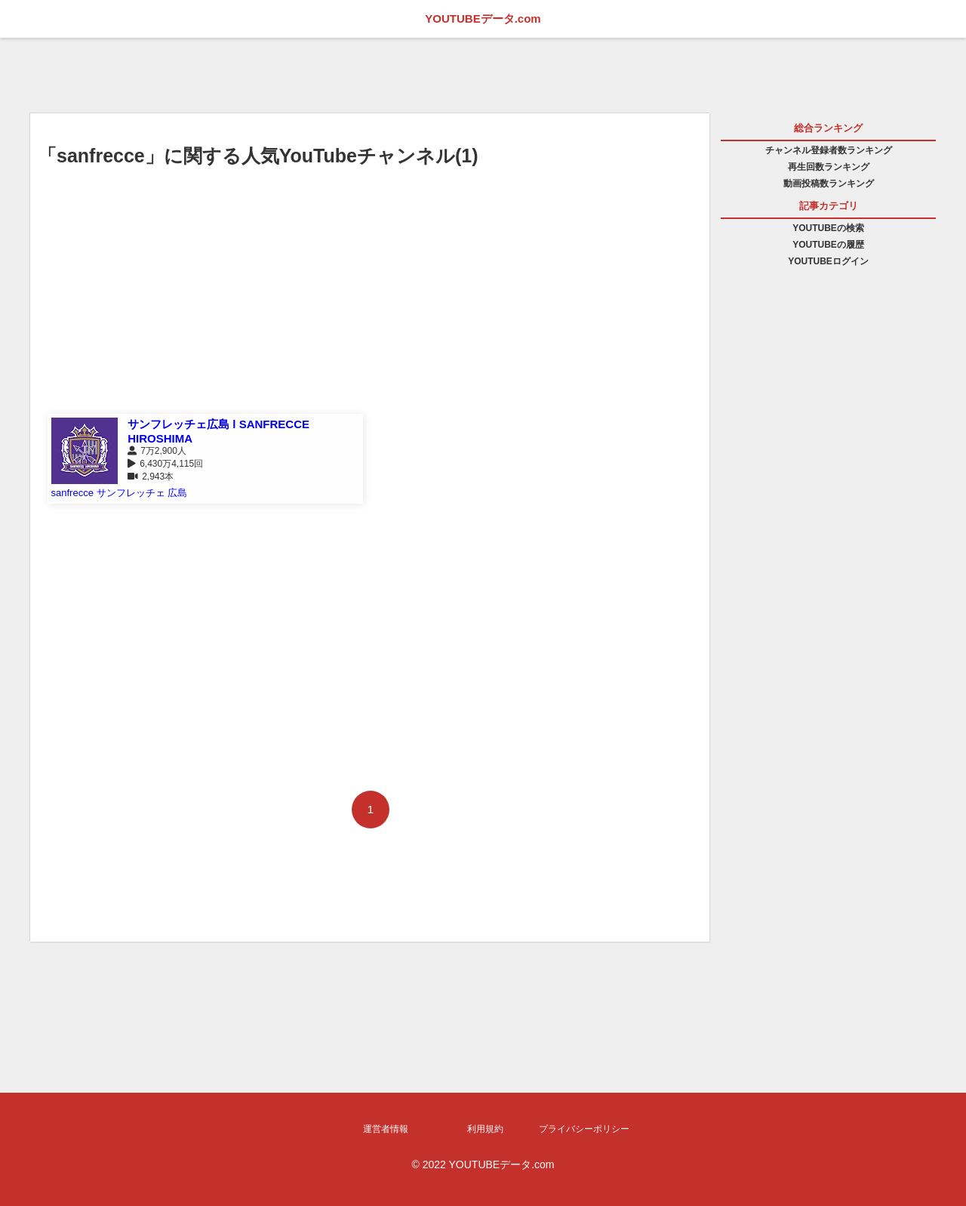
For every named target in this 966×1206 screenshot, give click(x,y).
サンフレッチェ (131, 492)
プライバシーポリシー (584, 1129)
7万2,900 (158, 451)
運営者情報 (385, 1129)
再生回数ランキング (828, 167)
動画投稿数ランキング (828, 183)
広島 (177, 492)
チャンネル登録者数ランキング (828, 150)
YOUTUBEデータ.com (482, 18)
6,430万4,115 (167, 463)
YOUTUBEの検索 (828, 228)
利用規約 (485, 1129)
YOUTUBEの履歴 (828, 244)
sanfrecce (72, 492)
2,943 (153, 476)
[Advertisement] (370, 304)
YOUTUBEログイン (828, 261)
